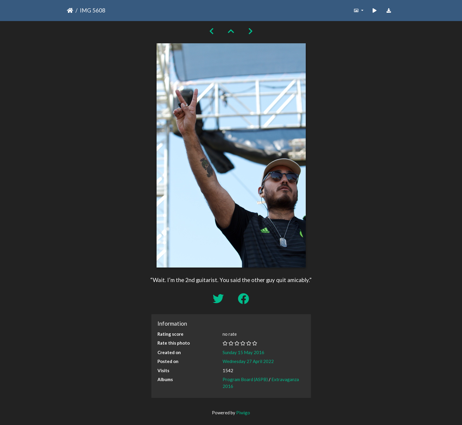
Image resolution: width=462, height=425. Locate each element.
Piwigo (243, 412)
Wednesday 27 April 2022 (248, 361)
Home (70, 10)
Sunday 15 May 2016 (243, 352)
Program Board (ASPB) (245, 379)
